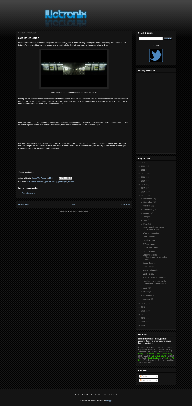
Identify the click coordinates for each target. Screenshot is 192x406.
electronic (40, 182)
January (147, 299)
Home (74, 204)
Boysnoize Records (146, 349)
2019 (143, 181)
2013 (143, 307)
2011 (143, 314)
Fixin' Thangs (148, 267)
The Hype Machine (166, 360)
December (147, 199)
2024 (143, 163)
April (145, 288)
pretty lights (62, 182)
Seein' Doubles (149, 263)
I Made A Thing (149, 240)
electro (33, 182)
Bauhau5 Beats (164, 347)
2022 (143, 170)
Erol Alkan (152, 352)
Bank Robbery (149, 237)
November (147, 202)
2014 (143, 303)
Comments (145, 380)
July (145, 217)
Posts (143, 376)
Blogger (109, 401)
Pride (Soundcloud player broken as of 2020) (153, 228)
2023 (143, 166)
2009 (143, 322)
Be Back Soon (149, 251)
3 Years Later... (149, 244)
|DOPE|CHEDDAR (146, 347)
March (146, 292)
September (148, 209)
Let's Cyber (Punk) (150, 248)
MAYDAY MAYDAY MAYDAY (155, 277)
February (147, 295)
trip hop (71, 182)
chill (28, 182)
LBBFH (147, 356)
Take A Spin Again (150, 270)
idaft (140, 356)
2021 (143, 173)
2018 (143, 184)
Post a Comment (28, 193)
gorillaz (48, 182)
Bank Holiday (148, 274)
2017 (143, 188)
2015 (143, 195)
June (145, 220)
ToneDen (142, 352)
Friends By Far (165, 352)
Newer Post (23, 204)
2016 (143, 192)
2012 (143, 311)
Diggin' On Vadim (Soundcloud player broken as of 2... (155, 257)
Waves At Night (145, 362)
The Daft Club (150, 360)
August (146, 213)
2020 (143, 177)
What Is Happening (151, 233)
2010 (143, 318)
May (145, 224)
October (147, 206)
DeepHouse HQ (165, 349)
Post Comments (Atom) (79, 211)
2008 (143, 325)
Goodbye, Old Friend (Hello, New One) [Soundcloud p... (155, 282)
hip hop (54, 182)
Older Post (125, 204)
